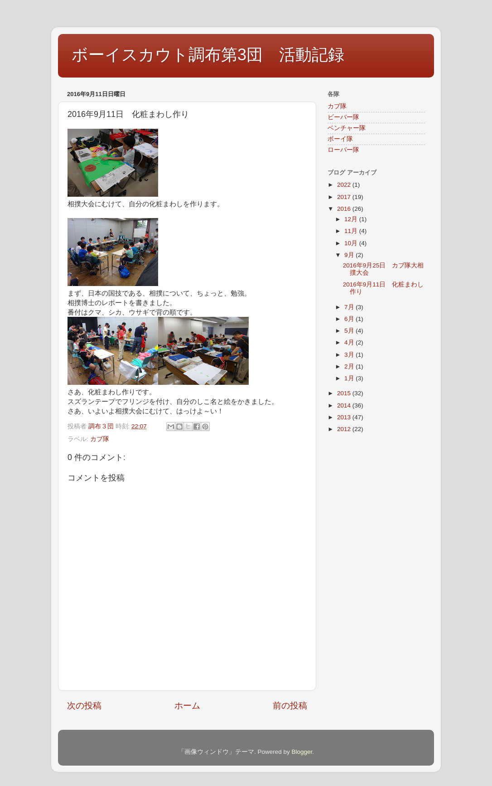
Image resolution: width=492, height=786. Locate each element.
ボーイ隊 (340, 139)
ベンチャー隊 (347, 128)
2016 (344, 208)
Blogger (301, 751)
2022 (344, 184)
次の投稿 (84, 705)
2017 (344, 197)
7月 (350, 307)
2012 (344, 429)
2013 (344, 417)
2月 (350, 366)
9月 (350, 255)
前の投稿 (290, 705)
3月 (350, 354)
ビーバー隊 (343, 117)
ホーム (187, 705)
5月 (350, 330)
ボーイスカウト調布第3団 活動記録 (208, 54)
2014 (344, 405)
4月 (350, 342)
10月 (351, 243)
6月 (350, 318)
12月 (351, 219)
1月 (350, 378)
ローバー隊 (343, 149)
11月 (351, 231)
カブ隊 (99, 439)
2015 (344, 393)
